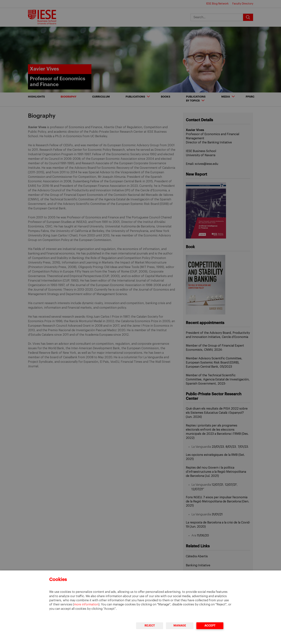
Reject (150, 625)
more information (86, 604)
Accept (209, 625)
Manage (179, 625)
